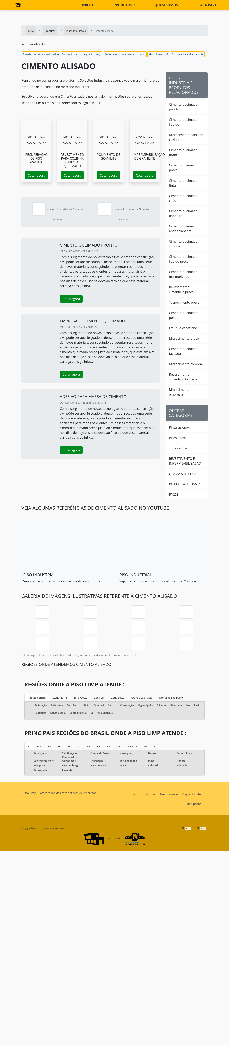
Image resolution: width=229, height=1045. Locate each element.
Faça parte (208, 5)
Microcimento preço (184, 338)
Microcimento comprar (186, 364)
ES (49, 746)
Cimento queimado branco (183, 152)
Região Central (37, 697)
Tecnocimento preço (184, 302)
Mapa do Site (191, 794)
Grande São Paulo (142, 697)
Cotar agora (36, 175)
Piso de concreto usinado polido (41, 54)
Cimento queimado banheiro (183, 213)
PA (155, 746)
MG (39, 746)
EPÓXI (173, 494)
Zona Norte (60, 697)
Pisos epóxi (177, 438)
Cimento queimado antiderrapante (183, 228)
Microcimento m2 (158, 54)
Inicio (87, 5)
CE (118, 746)
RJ (29, 746)
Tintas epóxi (178, 448)
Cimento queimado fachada (183, 351)
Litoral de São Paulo (171, 697)
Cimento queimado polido (183, 315)
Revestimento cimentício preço (181, 289)
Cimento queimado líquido (183, 122)
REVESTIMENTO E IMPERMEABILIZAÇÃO (185, 461)
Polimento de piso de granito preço (81, 54)
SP (59, 746)
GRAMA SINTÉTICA (182, 474)
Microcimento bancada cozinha (186, 137)
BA (108, 746)
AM (145, 746)
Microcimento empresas (179, 392)
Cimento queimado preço (183, 167)
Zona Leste (117, 697)
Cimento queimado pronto (183, 106)
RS (88, 746)
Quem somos (166, 5)
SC (78, 746)
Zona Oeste (80, 697)
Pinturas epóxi (179, 427)
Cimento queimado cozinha (183, 243)
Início (134, 794)
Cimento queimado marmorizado (183, 274)
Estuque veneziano (183, 328)
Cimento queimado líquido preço (183, 259)
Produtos (122, 5)
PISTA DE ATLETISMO (184, 484)
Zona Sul (99, 697)
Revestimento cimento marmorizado (124, 54)
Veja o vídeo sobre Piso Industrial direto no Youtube (61, 581)
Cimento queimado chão (183, 198)
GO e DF (132, 746)
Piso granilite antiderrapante (187, 54)
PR (69, 746)
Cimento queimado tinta (183, 183)
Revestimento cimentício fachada (183, 376)
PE (98, 746)
